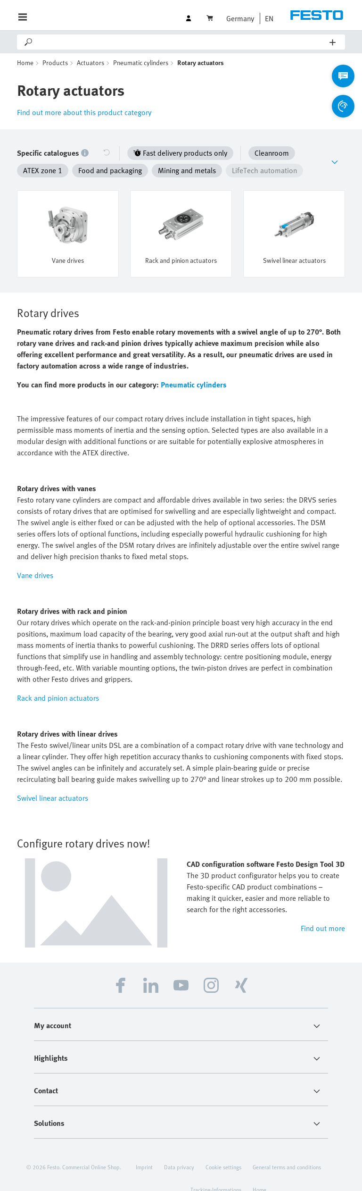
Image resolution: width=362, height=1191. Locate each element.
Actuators (90, 62)
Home (25, 62)
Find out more (323, 912)
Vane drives (35, 559)
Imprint (144, 1151)
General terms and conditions (287, 1151)
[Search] (182, 42)
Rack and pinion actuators (58, 682)
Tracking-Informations (215, 1174)
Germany (240, 18)
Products (55, 62)
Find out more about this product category (84, 112)
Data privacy (179, 1151)
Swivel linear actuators (52, 782)
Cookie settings (223, 1151)
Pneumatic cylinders (140, 62)
